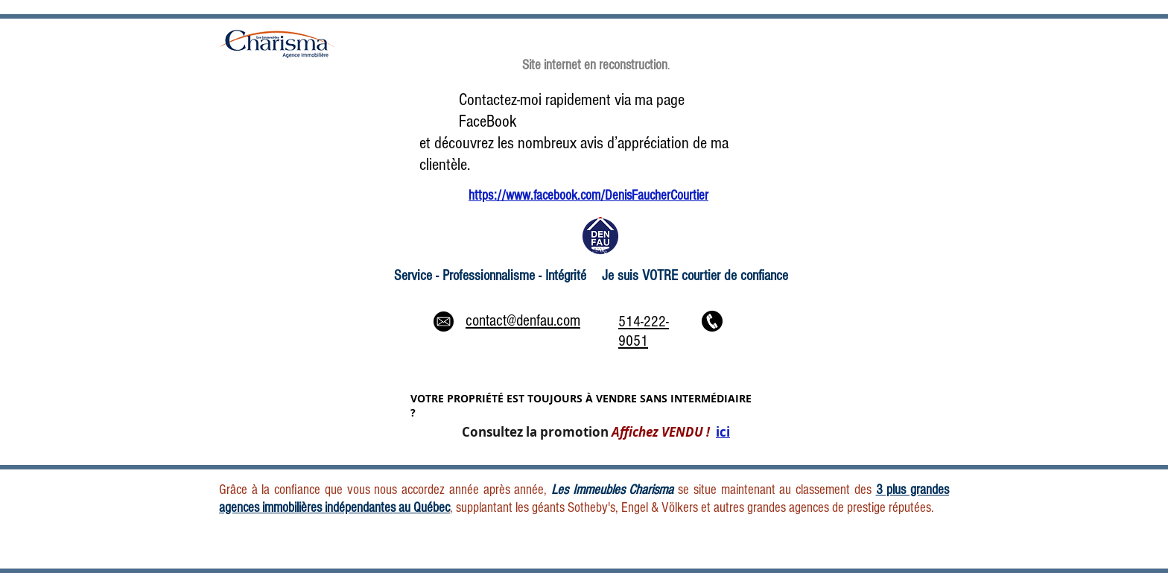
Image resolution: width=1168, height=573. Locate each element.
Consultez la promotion (596, 431)
